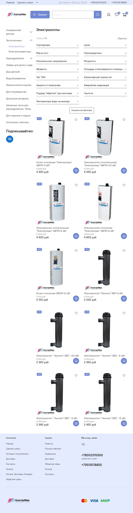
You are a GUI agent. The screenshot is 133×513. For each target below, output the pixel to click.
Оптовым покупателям (17, 453)
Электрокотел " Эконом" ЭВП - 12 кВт (105, 418)
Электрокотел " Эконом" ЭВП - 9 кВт (56, 418)
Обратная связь (13, 479)
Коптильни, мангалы (17, 122)
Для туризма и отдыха (18, 115)
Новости (49, 443)
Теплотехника (13, 40)
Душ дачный (13, 71)
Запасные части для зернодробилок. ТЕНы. (18, 107)
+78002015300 (98, 2)
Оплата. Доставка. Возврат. (19, 474)
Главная (10, 2)
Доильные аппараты (17, 98)
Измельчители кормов (18, 85)
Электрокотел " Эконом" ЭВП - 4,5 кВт (57, 355)
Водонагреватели (16, 78)
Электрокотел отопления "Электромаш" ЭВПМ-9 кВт (99, 229)
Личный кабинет (53, 448)
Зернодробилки (15, 58)
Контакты (10, 464)
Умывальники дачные (13, 32)
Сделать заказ (25, 2)
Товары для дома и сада (19, 64)
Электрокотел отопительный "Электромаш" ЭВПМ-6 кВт (52, 229)
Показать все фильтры (81, 110)
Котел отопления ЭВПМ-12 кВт (53, 293)
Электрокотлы (16, 46)
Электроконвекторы (20, 51)
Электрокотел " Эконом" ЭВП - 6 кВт (104, 355)
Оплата (9, 469)
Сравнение (50, 453)
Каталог (40, 14)
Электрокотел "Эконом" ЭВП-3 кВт (103, 293)
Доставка (10, 458)
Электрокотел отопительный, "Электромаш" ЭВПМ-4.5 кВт (100, 164)
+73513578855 (119, 2)
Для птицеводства (16, 91)
